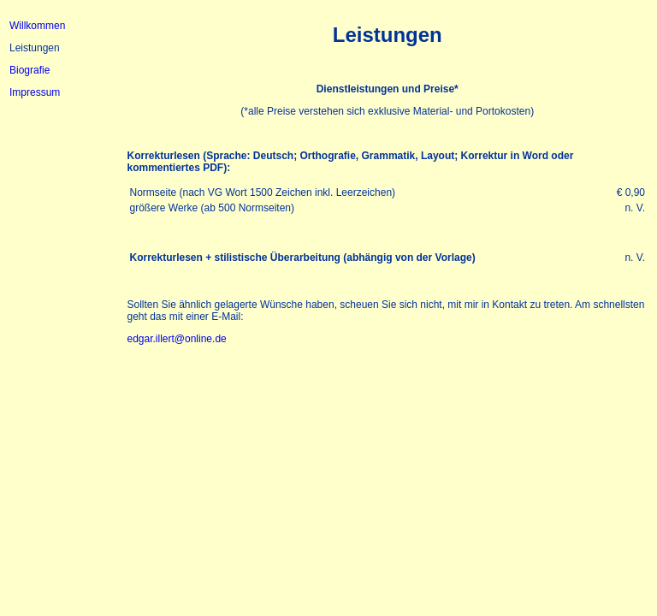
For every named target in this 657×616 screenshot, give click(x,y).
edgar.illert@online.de (176, 339)
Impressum (34, 92)
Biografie (29, 70)
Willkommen (37, 26)
